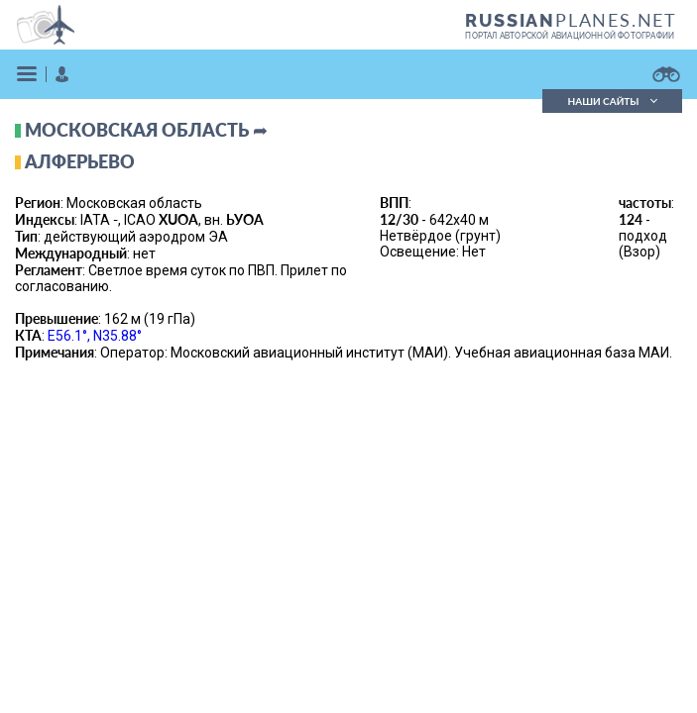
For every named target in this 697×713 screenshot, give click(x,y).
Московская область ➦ (146, 130)
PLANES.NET (571, 20)
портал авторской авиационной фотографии (569, 36)
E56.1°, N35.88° (95, 336)
